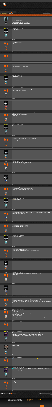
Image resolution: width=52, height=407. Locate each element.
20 (5, 220)
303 (5, 109)
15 (5, 257)
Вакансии (7, 13)
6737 (6, 25)
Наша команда (28, 402)
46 (5, 341)
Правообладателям (29, 400)
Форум (0, 13)
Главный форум (4, 13)
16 (10, 393)
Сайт (2, 13)
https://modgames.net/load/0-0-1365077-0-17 (29, 214)
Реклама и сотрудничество (30, 399)
